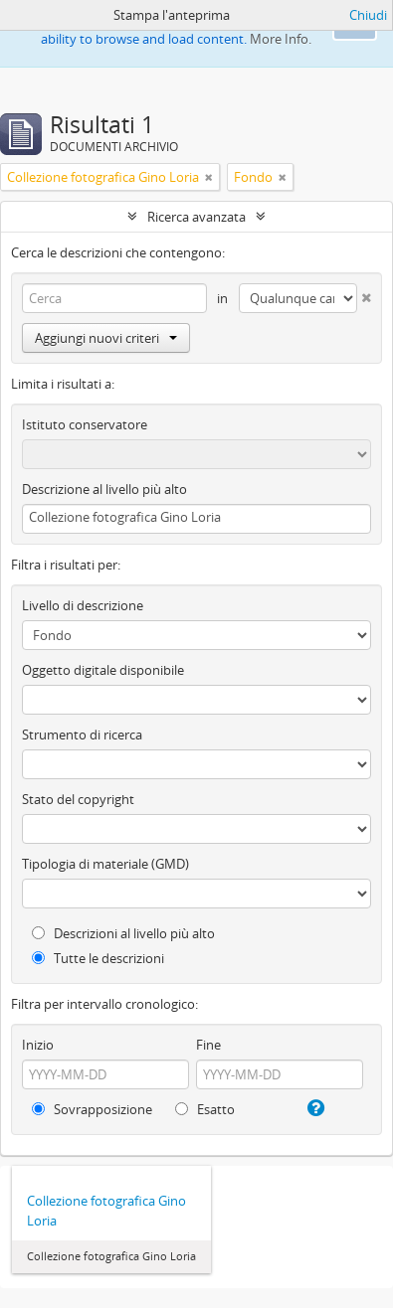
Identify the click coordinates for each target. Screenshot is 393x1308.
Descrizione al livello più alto (104, 489)
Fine (208, 1045)
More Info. (280, 39)
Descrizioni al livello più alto (123, 933)
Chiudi (368, 15)
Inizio (38, 1045)
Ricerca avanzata (196, 217)
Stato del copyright (78, 799)
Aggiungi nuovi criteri (106, 338)
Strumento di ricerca (82, 734)
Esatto (205, 1109)
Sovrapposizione (92, 1109)
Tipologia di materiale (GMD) (105, 864)
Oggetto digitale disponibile (103, 670)
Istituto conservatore (84, 424)
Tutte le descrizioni (98, 958)
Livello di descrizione (82, 605)
